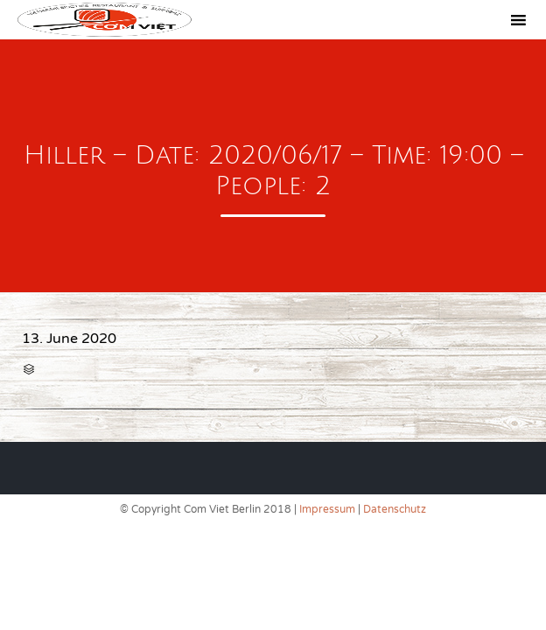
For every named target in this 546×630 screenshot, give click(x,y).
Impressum (327, 509)
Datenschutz (394, 509)
